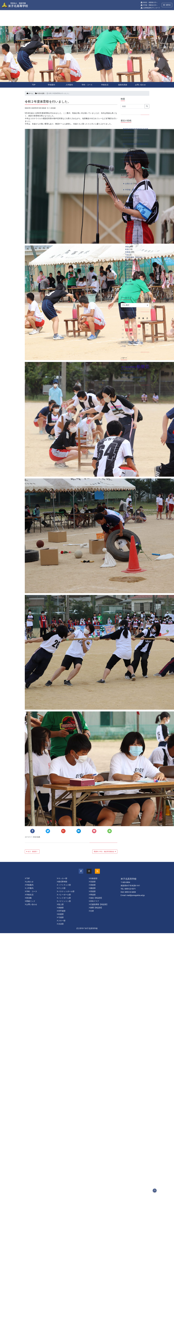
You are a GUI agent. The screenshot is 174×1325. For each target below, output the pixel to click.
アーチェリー (130, 217)
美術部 (93, 885)
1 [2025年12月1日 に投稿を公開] (126, 322)
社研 (127, 273)
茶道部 (93, 891)
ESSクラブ (94, 901)
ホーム (30, 93)
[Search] (133, 106)
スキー (128, 228)
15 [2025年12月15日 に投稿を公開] (127, 330)
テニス (128, 233)
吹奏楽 (128, 252)
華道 (127, 282)
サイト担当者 (51, 108)
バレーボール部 (64, 895)
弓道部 (61, 917)
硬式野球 (128, 271)
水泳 (127, 268)
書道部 (93, 888)
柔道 (127, 265)
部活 (127, 214)
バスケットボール (132, 236)
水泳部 (61, 924)
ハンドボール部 (64, 898)
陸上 (127, 284)
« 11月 (123, 346)
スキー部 (61, 921)
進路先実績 (122, 85)
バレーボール (130, 241)
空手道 (128, 276)
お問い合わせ (140, 85)
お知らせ (128, 183)
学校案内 (51, 85)
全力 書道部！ (32, 851)
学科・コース (87, 85)
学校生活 (104, 85)
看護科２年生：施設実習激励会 (105, 851)
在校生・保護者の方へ (149, 2)
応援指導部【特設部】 (134, 257)
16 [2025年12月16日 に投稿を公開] (131, 330)
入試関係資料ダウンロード (150, 8)
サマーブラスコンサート (133, 138)
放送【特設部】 (131, 260)
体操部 (61, 908)
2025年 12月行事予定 (131, 162)
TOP (33, 85)
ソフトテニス (130, 230)
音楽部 (93, 882)
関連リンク (30, 901)
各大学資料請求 (127, 373)
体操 (127, 247)
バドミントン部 (64, 901)
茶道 (127, 279)
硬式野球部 (62, 882)
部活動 (29, 898)
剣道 (127, 249)
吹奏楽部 (93, 878)
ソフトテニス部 (64, 885)
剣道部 (61, 914)
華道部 (93, 895)
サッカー (128, 222)
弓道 (127, 255)
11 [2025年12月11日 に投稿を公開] (139, 326)
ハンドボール (130, 244)
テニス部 (61, 888)
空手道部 (61, 911)
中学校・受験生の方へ (149, 5)
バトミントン (130, 238)
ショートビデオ (131, 225)
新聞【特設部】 (96, 908)
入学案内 (69, 85)
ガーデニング (130, 220)
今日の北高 (39, 93)
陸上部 (61, 904)
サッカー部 (62, 878)
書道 (127, 263)
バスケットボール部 (66, 891)
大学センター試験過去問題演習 (133, 377)
